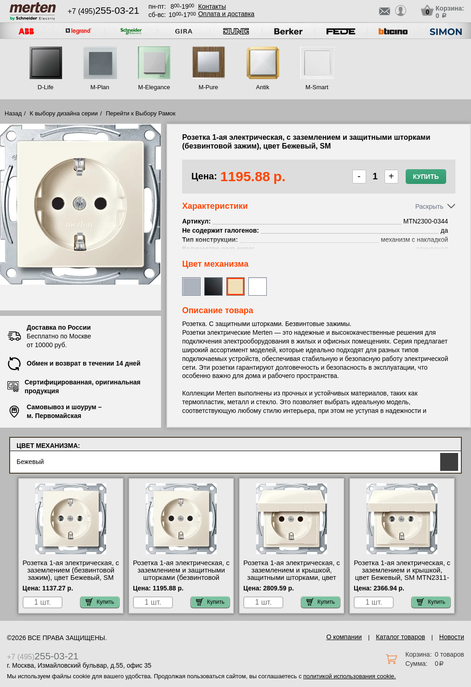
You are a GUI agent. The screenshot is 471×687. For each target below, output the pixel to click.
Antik (263, 87)
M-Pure (208, 87)
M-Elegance (154, 87)
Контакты (212, 6)
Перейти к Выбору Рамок (141, 113)
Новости (451, 637)
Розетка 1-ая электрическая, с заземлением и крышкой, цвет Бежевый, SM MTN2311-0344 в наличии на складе (402, 574)
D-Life (46, 87)
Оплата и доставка (226, 13)
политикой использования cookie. (349, 676)
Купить (426, 176)
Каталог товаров (400, 637)
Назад (13, 113)
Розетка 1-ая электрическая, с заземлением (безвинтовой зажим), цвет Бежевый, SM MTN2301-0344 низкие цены (71, 574)
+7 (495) (103, 11)
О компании (344, 637)
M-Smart (316, 87)
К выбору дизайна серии (64, 113)
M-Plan (99, 87)
